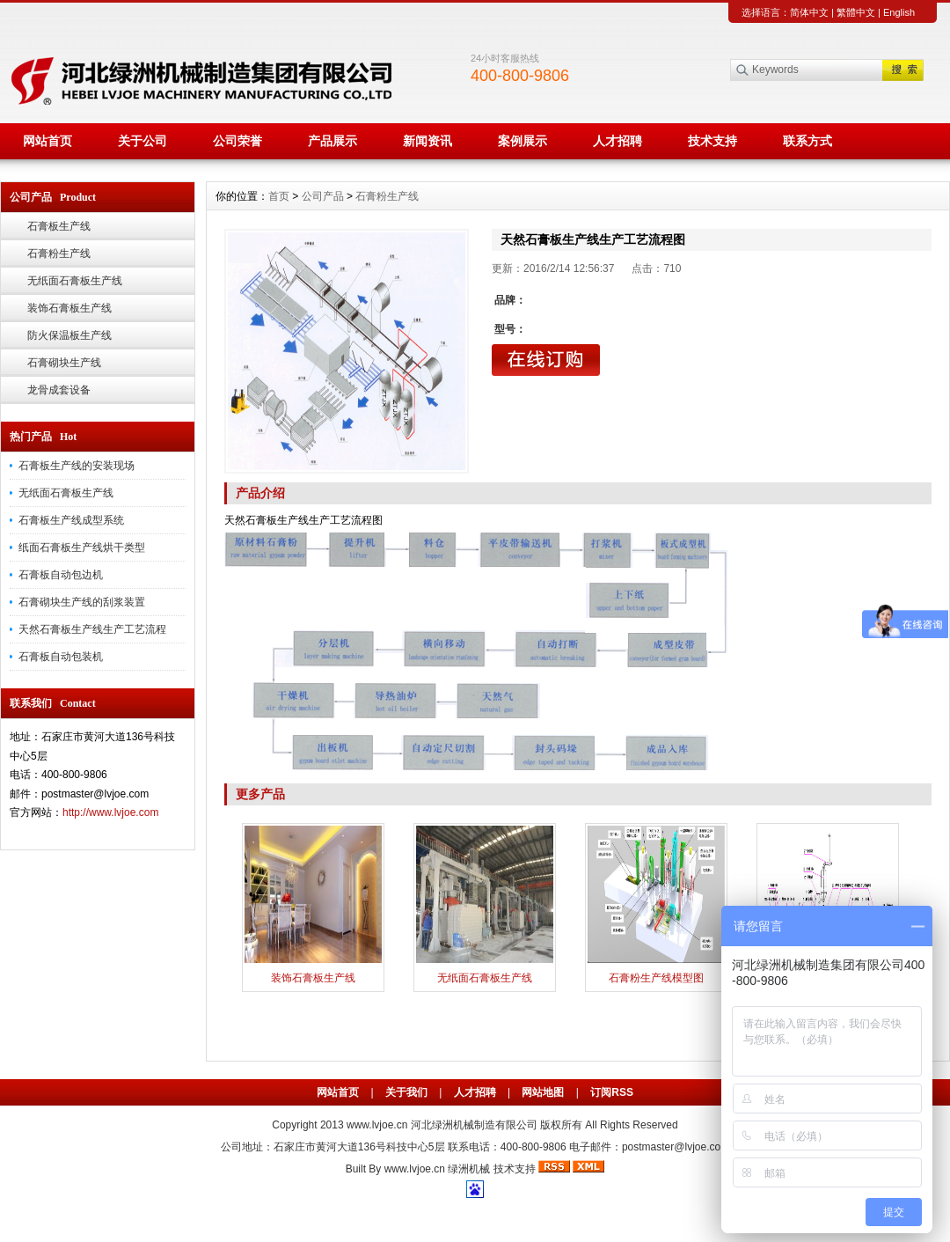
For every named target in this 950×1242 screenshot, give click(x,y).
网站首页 (47, 141)
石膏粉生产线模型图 (656, 978)
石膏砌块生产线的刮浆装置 (81, 602)
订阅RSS (611, 1092)
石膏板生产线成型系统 (71, 520)
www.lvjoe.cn (377, 1125)
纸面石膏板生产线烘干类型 (81, 547)
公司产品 (323, 196)
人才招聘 (617, 141)
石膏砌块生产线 (64, 362)
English (899, 12)
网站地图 (543, 1092)
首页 (278, 196)
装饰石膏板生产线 (69, 308)
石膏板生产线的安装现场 (76, 465)
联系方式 (807, 141)
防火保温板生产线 (69, 335)
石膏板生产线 (59, 226)
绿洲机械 (469, 1169)
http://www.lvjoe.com (110, 812)
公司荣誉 (237, 141)
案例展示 (522, 141)
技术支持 (712, 141)
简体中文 (809, 12)
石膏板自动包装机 (60, 656)
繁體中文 (856, 12)
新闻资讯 (427, 141)
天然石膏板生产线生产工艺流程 (92, 629)
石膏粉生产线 (59, 253)
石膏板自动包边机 (60, 575)
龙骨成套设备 (59, 390)
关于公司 (142, 141)
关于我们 (406, 1092)
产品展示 (332, 141)
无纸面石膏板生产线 (74, 281)
